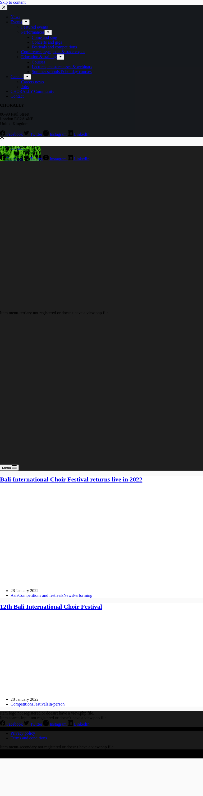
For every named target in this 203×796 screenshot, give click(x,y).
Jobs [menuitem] (25, 86)
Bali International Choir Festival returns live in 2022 (71, 479)
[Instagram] (55, 134)
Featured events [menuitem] (34, 27)
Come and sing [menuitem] (44, 37)
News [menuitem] (15, 17)
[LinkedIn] (79, 134)
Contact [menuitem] (17, 96)
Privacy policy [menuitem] (23, 733)
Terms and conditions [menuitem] (29, 738)
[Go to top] (2, 139)
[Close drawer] (3, 7)
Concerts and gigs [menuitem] (47, 42)
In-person (56, 704)
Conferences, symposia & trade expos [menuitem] (53, 51)
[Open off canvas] (9, 468)
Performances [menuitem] (32, 32)
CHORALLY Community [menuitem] (32, 91)
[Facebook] (12, 134)
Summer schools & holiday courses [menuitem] (62, 71)
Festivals (40, 704)
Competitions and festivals (40, 595)
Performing (82, 595)
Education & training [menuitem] (39, 56)
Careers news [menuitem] (32, 82)
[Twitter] (33, 134)
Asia (14, 595)
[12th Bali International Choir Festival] (101, 690)
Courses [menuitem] (38, 62)
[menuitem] (26, 22)
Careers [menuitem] (17, 76)
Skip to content (13, 2)
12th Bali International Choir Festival (51, 606)
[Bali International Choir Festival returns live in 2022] (101, 581)
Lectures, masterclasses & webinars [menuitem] (62, 67)
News (68, 595)
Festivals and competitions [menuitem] (54, 47)
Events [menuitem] (16, 22)
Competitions (22, 704)
